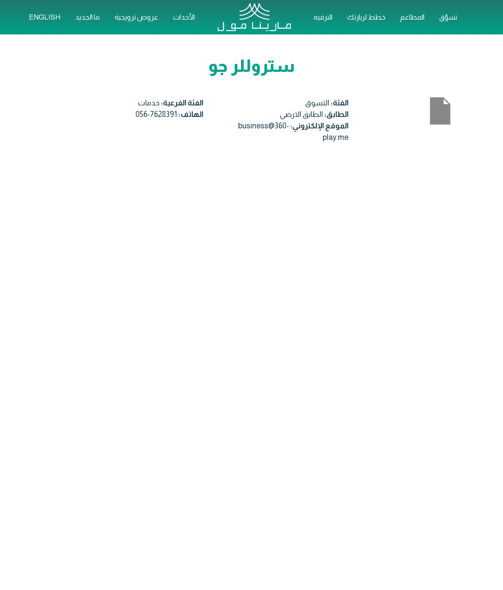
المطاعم (412, 17)
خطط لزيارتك (366, 17)
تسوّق (448, 17)
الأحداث (184, 17)
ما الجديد (87, 17)
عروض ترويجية (136, 17)
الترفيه (323, 17)
